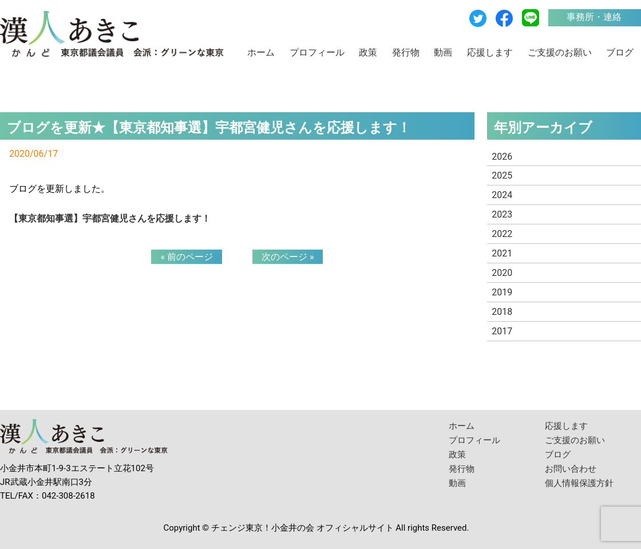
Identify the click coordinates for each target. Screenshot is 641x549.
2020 (502, 272)
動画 (443, 52)
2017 (502, 331)
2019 (502, 292)
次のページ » (288, 256)
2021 (502, 253)
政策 (368, 52)
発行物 (406, 52)
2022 (502, 233)
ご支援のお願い (560, 52)
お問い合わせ (570, 469)
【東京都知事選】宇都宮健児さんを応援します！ (110, 218)
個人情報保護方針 (579, 483)
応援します (490, 52)
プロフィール (317, 52)
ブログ (620, 52)
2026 (502, 156)
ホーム (261, 52)
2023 (502, 214)
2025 (502, 175)
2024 (502, 194)
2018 (502, 311)
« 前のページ (186, 256)
